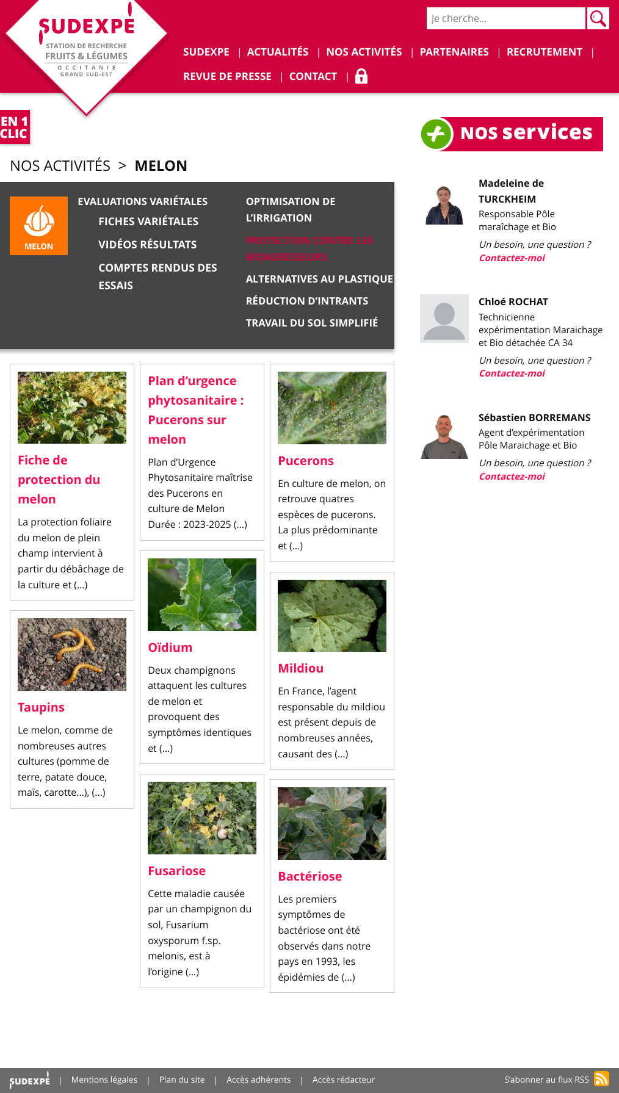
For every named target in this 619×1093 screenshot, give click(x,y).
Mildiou (301, 670)
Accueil (30, 1080)
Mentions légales (105, 1080)
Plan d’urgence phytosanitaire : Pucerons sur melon (196, 412)
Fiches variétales (148, 221)
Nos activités (63, 166)
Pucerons (306, 462)
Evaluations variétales (142, 202)
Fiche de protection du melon (59, 482)
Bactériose (310, 878)
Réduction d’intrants (308, 298)
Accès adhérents (261, 1080)
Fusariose (177, 872)
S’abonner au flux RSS (546, 1080)
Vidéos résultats (147, 245)
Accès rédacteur (347, 1080)
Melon (167, 165)
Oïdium (170, 649)
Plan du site (184, 1080)
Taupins (41, 709)
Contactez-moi (512, 258)
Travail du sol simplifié (313, 320)
